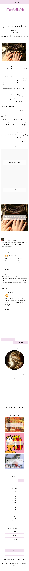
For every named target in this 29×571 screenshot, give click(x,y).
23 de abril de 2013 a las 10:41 (9, 276)
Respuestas (10, 252)
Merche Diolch (13, 255)
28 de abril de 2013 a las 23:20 (14, 298)
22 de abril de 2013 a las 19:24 (14, 258)
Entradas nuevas (8, 339)
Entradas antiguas (20, 342)
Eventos (3, 141)
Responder (4, 249)
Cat (6, 238)
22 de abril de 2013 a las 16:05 (13, 240)
